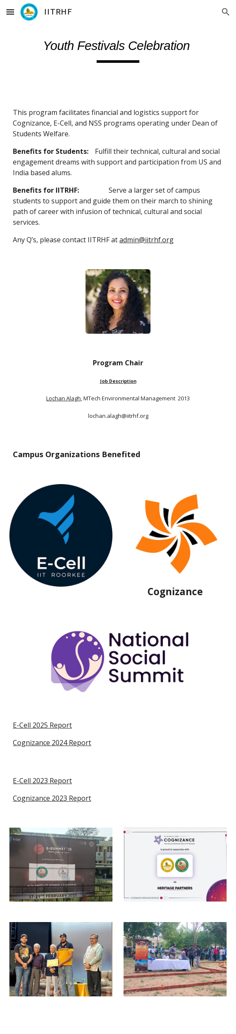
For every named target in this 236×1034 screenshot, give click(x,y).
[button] (10, 12)
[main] (117, 47)
